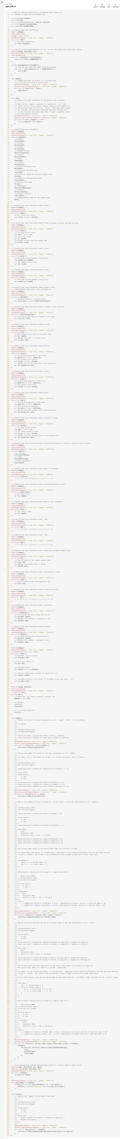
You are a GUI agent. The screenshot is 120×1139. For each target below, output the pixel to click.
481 (8, 948)
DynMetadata (34, 59)
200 (8, 400)
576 (8, 1133)
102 (8, 209)
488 (8, 962)
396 (8, 782)
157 (8, 316)
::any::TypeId (22, 18)
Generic (37, 357)
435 (8, 858)
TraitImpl (24, 57)
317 (8, 628)
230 (8, 459)
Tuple (21, 141)
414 (8, 817)
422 (8, 833)
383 (8, 757)
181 (8, 363)
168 (8, 338)
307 (8, 609)
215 (8, 429)
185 (8, 371)
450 (8, 887)
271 (8, 539)
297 (8, 589)
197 (8, 394)
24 (8, 57)
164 (8, 330)
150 (8, 303)
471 (8, 928)
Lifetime (25, 455)
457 (8, 901)
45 (8, 98)
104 (8, 213)
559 (8, 1100)
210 (8, 420)
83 (8, 172)
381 (8, 753)
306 (8, 607)
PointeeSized (35, 57)
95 (8, 195)
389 (8, 769)
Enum (20, 160)
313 (8, 620)
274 (8, 544)
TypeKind (26, 43)
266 (8, 529)
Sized (33, 119)
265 (8, 527)
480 (8, 946)
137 (8, 277)
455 (8, 897)
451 (8, 889)
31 (8, 71)
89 (8, 184)
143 (8, 289)
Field (34, 217)
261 (8, 519)
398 (8, 786)
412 (8, 813)
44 (8, 96)
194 (8, 388)
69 (8, 145)
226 (8, 451)
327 (8, 648)
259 (8, 515)
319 (8, 632)
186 (8, 373)
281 (8, 558)
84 (8, 174)
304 (8, 603)
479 (8, 944)
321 (8, 636)
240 (8, 478)
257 (8, 511)
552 (8, 1086)
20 (8, 49)
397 (8, 784)
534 (8, 1051)
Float (21, 180)
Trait (28, 318)
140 (8, 283)
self (32, 22)
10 (8, 30)
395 (8, 780)
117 (8, 238)
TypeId (17, 79)
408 (8, 806)
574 (8, 1129)
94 (8, 194)
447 (8, 882)
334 (8, 661)
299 (8, 593)
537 (8, 1057)
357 (8, 706)
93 (8, 192)
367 (8, 726)
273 (8, 542)
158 (8, 318)
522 (8, 1028)
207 (8, 414)
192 (8, 385)
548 (8, 1078)
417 (8, 823)
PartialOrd (27, 1067)
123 (8, 250)
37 (8, 82)
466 (8, 919)
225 (8, 449)
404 (8, 798)
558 (8, 1098)
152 (8, 307)
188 (8, 377)
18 (8, 45)
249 (8, 496)
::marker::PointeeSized (25, 24)
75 (8, 156)
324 (8, 642)
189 (8, 379)
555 (8, 1092)
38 (8, 84)
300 (8, 595)
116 (8, 236)
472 (8, 930)
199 (8, 398)
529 (8, 1041)
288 (8, 572)
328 (8, 650)
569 (8, 1119)
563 (8, 1108)
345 (8, 683)
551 (8, 1084)
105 (8, 215)
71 (8, 149)
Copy (20, 1067)
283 (8, 562)
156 (8, 314)
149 (8, 301)
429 (8, 847)
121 (8, 246)
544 (8, 1071)
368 (8, 728)
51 (8, 110)
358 (8, 708)
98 (8, 201)
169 (8, 340)
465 (8, 917)
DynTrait (25, 153)
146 (8, 295)
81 (8, 168)
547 (8, 1077)
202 (8, 404)
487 (8, 960)
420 (8, 829)
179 (8, 359)
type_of (46, 22)
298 (8, 591)
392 (8, 774)
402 (8, 794)
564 (8, 1110)
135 (8, 273)
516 (8, 1016)
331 (8, 655)
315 (8, 624)
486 (8, 958)
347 (8, 687)
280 (8, 556)
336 (8, 665)
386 (8, 763)
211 (8, 422)
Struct (22, 156)
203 (8, 406)
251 (8, 500)
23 (8, 55)
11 (8, 32)
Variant (37, 408)
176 (8, 353)
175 (8, 351)
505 (8, 995)
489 (8, 963)
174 (8, 349)
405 (8, 800)
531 (8, 1045)
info (38, 121)
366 (8, 724)
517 (8, 1018)
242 (8, 482)
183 (8, 367)
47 (8, 102)
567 (8, 1116)
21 (8, 51)
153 (8, 309)
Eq (34, 51)
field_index (28, 1053)
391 (8, 772)
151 (8, 305)
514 (8, 1012)
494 (8, 973)
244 (8, 486)
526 (8, 1036)
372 (8, 735)
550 (8, 1082)
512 (8, 1008)
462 (8, 911)
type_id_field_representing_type (53, 1047)
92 (8, 190)
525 (8, 1034)
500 (8, 985)
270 (8, 537)
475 (8, 936)
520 (8, 1024)
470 (8, 926)
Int (19, 176)
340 (8, 673)
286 (8, 568)
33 (8, 75)
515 (8, 1014)
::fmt (19, 20)
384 (8, 759)
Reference (26, 188)
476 (8, 938)
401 (8, 792)
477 (8, 940)
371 (8, 733)
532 (8, 1047)
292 (8, 579)
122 (8, 248)
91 (8, 188)
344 (8, 681)
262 (8, 521)
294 (8, 583)
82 (8, 170)
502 (8, 989)
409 (8, 808)
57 (8, 121)
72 (8, 151)
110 (8, 225)
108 (8, 221)
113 (8, 231)
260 (8, 517)
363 (8, 718)
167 (8, 336)
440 (8, 868)
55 (8, 117)
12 (8, 34)
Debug (21, 32)
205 (8, 410)
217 (8, 433)
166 (8, 334)
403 (8, 796)
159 (8, 320)
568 (8, 1117)
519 (8, 1022)
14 (8, 38)
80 (8, 166)
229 (8, 457)
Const (21, 463)
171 (8, 344)
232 (8, 463)
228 (8, 455)
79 (8, 164)
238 (8, 474)
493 (8, 971)
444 (8, 876)
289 (8, 574)
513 (8, 1010)
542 (8, 1067)
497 (8, 979)
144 (8, 291)
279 (8, 554)
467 (8, 921)
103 (8, 211)
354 (8, 700)
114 (8, 233)
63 (8, 133)
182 (8, 365)
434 (8, 856)
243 (8, 484)
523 (8, 1030)
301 (8, 597)
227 (8, 453)
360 (8, 712)
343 (8, 679)
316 (8, 626)
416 (8, 821)
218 (8, 435)
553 (8, 1088)
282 (8, 560)
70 (8, 147)
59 (8, 125)
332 (8, 657)
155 (8, 312)
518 (8, 1020)
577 (8, 1135)
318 (8, 630)
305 (8, 605)
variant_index (50, 917)
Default (27, 687)
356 (8, 704)
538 (8, 1059)
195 (8, 390)
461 (8, 909)
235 (8, 468)
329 (8, 652)
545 (8, 1073)
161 (8, 324)
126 (8, 256)
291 (8, 578)
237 (8, 472)
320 (8, 634)
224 (8, 447)
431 (8, 850)
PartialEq (28, 51)
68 (8, 143)
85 (8, 176)
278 (8, 552)
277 (8, 550)
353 (8, 698)
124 (8, 252)
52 (8, 112)
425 (8, 839)
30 (8, 69)
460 (8, 907)
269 (8, 535)
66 (8, 139)
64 (8, 135)
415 (8, 819)
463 (8, 913)
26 (8, 61)
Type (21, 40)
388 (8, 767)
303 (8, 601)
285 (8, 566)
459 (8, 905)
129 (8, 262)
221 (8, 441)
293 (8, 581)
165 (8, 332)
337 (8, 667)
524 (8, 1032)
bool (26, 340)
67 (8, 141)
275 (8, 546)
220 (8, 439)
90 (8, 186)
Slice (21, 149)
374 (8, 739)
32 (8, 73)
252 (8, 501)
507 (8, 999)
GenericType (23, 459)
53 (8, 114)
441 (8, 870)
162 (8, 326)
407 (8, 804)
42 (8, 92)
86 (8, 178)
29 (8, 67)
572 (8, 1125)
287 (8, 570)
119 (8, 242)
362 (8, 716)
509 (8, 1002)
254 (8, 505)
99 (8, 203)
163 (8, 328)
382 (8, 755)
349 (8, 691)
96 (8, 197)
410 (8, 809)
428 (8, 845)
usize (26, 242)
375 (8, 741)
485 (8, 956)
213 (8, 425)
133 (8, 270)
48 (8, 104)
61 (8, 129)
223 (8, 445)
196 (8, 392)
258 (8, 513)
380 (8, 751)
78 (8, 162)
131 (8, 266)
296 (8, 587)
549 (8, 1080)
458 (8, 903)
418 (8, 825)
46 (8, 100)
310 (8, 615)
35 (8, 79)
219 (8, 437)
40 (8, 88)
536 (8, 1055)
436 (8, 860)
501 (8, 987)
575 (8, 1131)
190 (8, 381)
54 (8, 116)
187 (8, 375)
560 (8, 1102)
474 (8, 934)
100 (8, 205)
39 (8, 86)
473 (8, 932)
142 (8, 287)
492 (8, 969)
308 (8, 611)
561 (8, 1104)
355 (8, 702)
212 (8, 424)
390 (8, 770)
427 (8, 843)
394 (8, 778)
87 (8, 180)
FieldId (74, 1043)
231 (8, 461)
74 (8, 155)
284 (8, 564)
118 (8, 240)
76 (8, 158)
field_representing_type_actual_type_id (43, 1131)
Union (21, 164)
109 (8, 223)
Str (19, 184)
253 (8, 503)
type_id (38, 22)
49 (8, 106)
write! (20, 1086)
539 (8, 1061)
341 (8, 675)
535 (8, 1053)
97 (8, 199)
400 (8, 790)
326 (8, 646)
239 (8, 476)
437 (8, 862)
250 (8, 498)
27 (8, 63)
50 (8, 108)
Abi (23, 663)
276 (8, 548)
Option (38, 745)
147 (8, 297)
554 (8, 1090)
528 (8, 1039)
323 (8, 640)
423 (8, 835)
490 (8, 965)
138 (8, 279)
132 (8, 268)
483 (8, 952)
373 (8, 737)
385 (8, 761)
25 (8, 59)
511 (8, 1006)
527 (8, 1038)
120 (8, 244)
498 (8, 981)
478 (8, 942)
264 (8, 525)
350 (8, 693)
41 (8, 90)
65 (8, 137)
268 (8, 533)
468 (8, 923)
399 (8, 788)
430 (8, 848)
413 (8, 815)
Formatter (40, 1084)
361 (8, 714)
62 (8, 131)
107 (8, 219)
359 (8, 710)
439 (8, 866)
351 (8, 694)
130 (8, 264)
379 (8, 749)
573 (8, 1127)
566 (8, 1114)
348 (8, 689)
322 (8, 638)
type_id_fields (33, 917)
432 (8, 852)
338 (8, 669)
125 (8, 254)
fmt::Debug (19, 1082)
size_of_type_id (34, 747)
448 (8, 884)
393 (8, 776)
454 (8, 895)
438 (8, 864)
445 (8, 878)
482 (8, 950)
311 (8, 616)
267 (8, 531)
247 (8, 492)
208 (8, 416)
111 (8, 227)
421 (8, 831)
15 (8, 40)
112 (8, 229)
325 (8, 644)
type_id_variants (34, 796)
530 (8, 1043)
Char (20, 172)
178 (8, 357)
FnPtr (21, 195)
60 (8, 127)
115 (8, 234)
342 (8, 677)
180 (8, 361)
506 (8, 997)
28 (8, 65)
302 (8, 599)
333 (8, 659)
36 (8, 80)
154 (8, 310)
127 (8, 258)
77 (8, 160)
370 (8, 732)
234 (8, 466)
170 (8, 342)
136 (8, 275)
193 (8, 386)
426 (8, 841)
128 (8, 260)
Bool (20, 168)
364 (8, 720)
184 (8, 369)
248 (8, 494)
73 (8, 153)
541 (8, 1065)
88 (8, 182)
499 (8, 983)
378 (8, 747)
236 (8, 470)
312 (8, 618)
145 (8, 293)
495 (8, 975)
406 (8, 802)
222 (8, 443)
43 (8, 94)
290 (8, 576)
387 (8, 765)
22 (8, 53)
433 (8, 854)
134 (8, 271)
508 (8, 1000)
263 (8, 523)
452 (8, 891)
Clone (25, 1069)
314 (8, 622)
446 (8, 880)
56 (8, 119)
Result (57, 1084)
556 (8, 1094)
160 (8, 322)
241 (8, 480)
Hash (38, 1067)
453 (8, 893)
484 (8, 954)
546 (8, 1075)
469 (8, 924)
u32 (24, 562)
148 (8, 299)
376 (8, 743)
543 (8, 1069)
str (31, 234)
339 (8, 671)
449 (8, 885)
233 (8, 464)
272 (8, 540)
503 (8, 991)
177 (8, 355)
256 (8, 509)
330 (8, 654)
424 (8, 837)
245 (8, 488)
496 (8, 977)
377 (8, 745)
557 (8, 1096)
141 (8, 285)
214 (8, 427)
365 (8, 722)
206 (8, 412)
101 (8, 207)
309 (8, 613)
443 (8, 874)
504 (8, 993)
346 (8, 685)
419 (8, 827)
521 (8, 1026)
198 (8, 396)
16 (8, 41)
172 (8, 346)
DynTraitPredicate (42, 301)
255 (8, 507)
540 (8, 1063)
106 (8, 217)
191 (8, 383)
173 (8, 348)
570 (8, 1121)
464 (8, 915)
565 (8, 1112)
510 (8, 1004)
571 (8, 1123)
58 (8, 123)
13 (8, 36)
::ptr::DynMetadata (24, 26)
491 (8, 967)
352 (8, 696)
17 (8, 43)
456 (8, 899)
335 (8, 663)
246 (8, 490)
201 (8, 402)
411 (8, 811)
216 (8, 431)
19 (8, 47)
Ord (34, 1067)
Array (21, 145)
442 (8, 872)
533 (8, 1049)
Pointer (24, 192)
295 (8, 585)
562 (8, 1106)
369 (8, 730)
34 (8, 77)
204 (8, 408)
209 (8, 418)
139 (8, 281)
